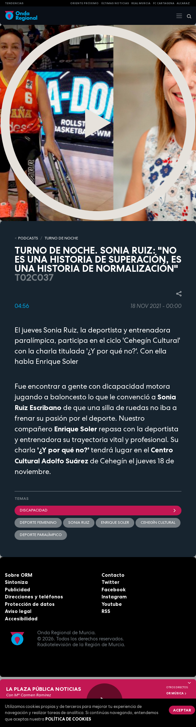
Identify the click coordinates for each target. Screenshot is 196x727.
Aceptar (182, 710)
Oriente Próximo (84, 3)
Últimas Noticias (115, 3)
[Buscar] (187, 16)
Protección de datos (30, 604)
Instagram (114, 597)
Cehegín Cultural (158, 522)
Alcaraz (183, 3)
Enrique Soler (115, 522)
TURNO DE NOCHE (61, 238)
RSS (106, 611)
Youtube (112, 604)
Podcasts (28, 238)
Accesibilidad (21, 619)
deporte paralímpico (41, 534)
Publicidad (17, 589)
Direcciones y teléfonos (34, 597)
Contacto (113, 575)
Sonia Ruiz (78, 522)
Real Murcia (140, 3)
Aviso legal (18, 611)
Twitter (110, 582)
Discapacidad (98, 510)
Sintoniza (16, 582)
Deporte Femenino (38, 522)
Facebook (113, 589)
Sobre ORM (18, 575)
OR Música (176, 693)
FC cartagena (163, 3)
